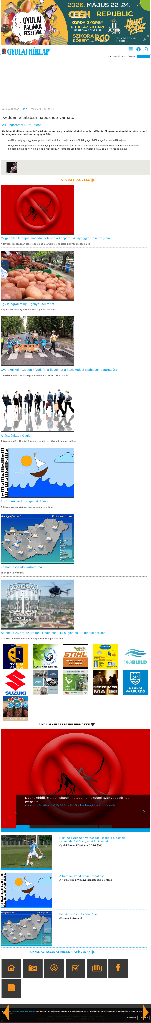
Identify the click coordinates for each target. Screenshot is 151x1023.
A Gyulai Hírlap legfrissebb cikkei (64, 725)
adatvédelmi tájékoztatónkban (22, 1011)
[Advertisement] (75, 85)
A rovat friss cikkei (75, 179)
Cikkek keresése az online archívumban (59, 952)
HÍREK (25, 109)
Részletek (131, 1017)
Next (146, 815)
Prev (20, 815)
